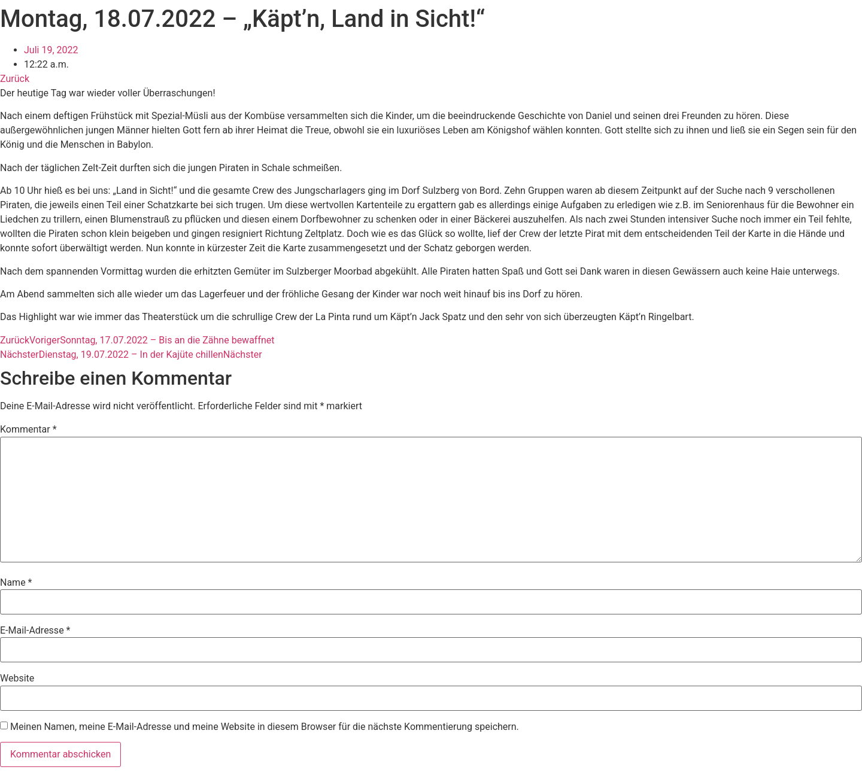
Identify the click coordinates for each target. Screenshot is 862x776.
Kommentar (28, 429)
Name (16, 583)
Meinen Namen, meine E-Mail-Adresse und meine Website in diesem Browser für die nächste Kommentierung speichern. (264, 727)
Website (17, 678)
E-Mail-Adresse (35, 630)
